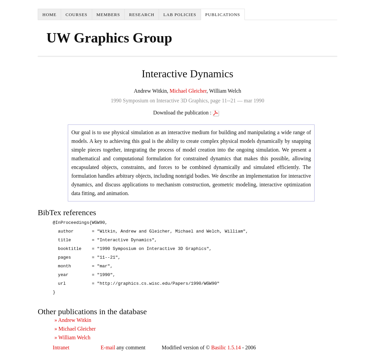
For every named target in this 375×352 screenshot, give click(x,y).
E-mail (108, 347)
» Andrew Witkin (72, 320)
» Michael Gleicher (75, 329)
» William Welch (72, 337)
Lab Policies (179, 14)
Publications (222, 14)
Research (141, 14)
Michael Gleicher (188, 91)
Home (49, 14)
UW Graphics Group (109, 38)
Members (108, 14)
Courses (76, 14)
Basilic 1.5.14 (225, 347)
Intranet (61, 347)
